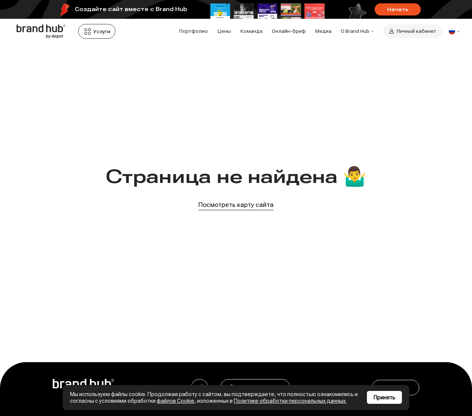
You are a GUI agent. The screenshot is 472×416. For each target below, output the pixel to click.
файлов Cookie (175, 401)
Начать (398, 9)
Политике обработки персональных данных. (290, 401)
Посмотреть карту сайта (236, 204)
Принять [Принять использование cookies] (384, 398)
